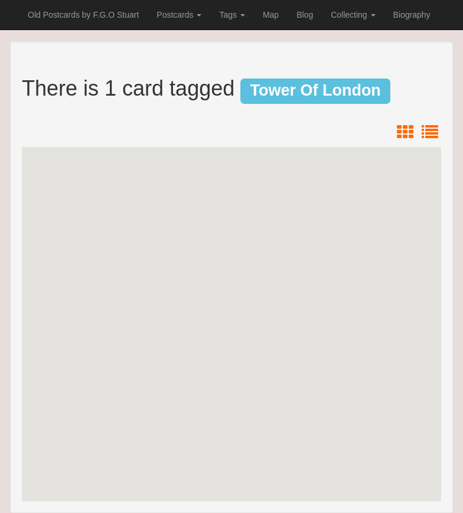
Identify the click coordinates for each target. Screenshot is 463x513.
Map (271, 14)
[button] (231, 313)
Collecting (353, 14)
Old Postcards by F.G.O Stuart (83, 14)
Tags (231, 14)
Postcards (178, 14)
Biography (412, 14)
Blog (304, 14)
